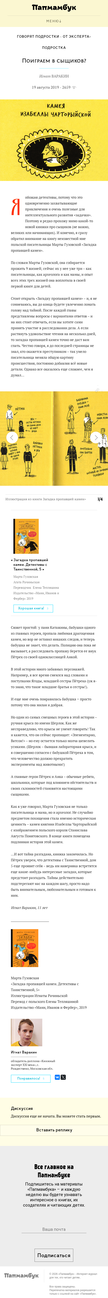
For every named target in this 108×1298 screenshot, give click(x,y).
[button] (97, 390)
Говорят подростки (38, 37)
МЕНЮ (52, 21)
